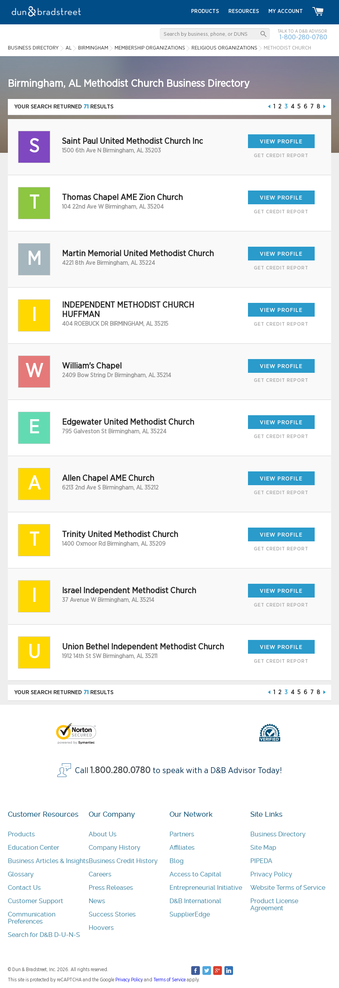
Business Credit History (123, 861)
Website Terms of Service (287, 887)
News (97, 901)
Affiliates (182, 847)
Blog (177, 861)
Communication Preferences (31, 918)
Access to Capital (195, 874)
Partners (182, 834)
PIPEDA (261, 861)
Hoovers (101, 927)
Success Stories (112, 914)
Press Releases (111, 887)
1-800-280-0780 (303, 37)
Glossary (21, 874)
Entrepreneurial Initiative (206, 887)
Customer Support (35, 901)
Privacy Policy (271, 874)
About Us (103, 834)
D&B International (195, 901)
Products (21, 834)
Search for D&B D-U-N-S (44, 935)
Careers (100, 874)
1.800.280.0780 (120, 770)
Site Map (263, 847)
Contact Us (24, 887)
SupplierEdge (190, 914)
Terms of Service (169, 979)
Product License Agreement (274, 904)
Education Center (33, 847)
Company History (114, 847)
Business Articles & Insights (48, 861)
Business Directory (278, 834)
